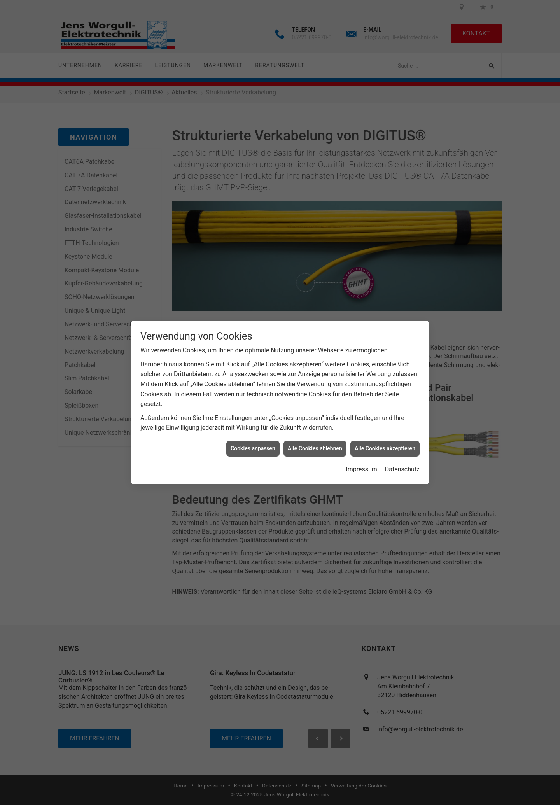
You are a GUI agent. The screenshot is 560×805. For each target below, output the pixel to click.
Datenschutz (402, 462)
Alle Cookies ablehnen (315, 441)
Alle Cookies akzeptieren (385, 441)
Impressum (361, 462)
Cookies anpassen (253, 441)
